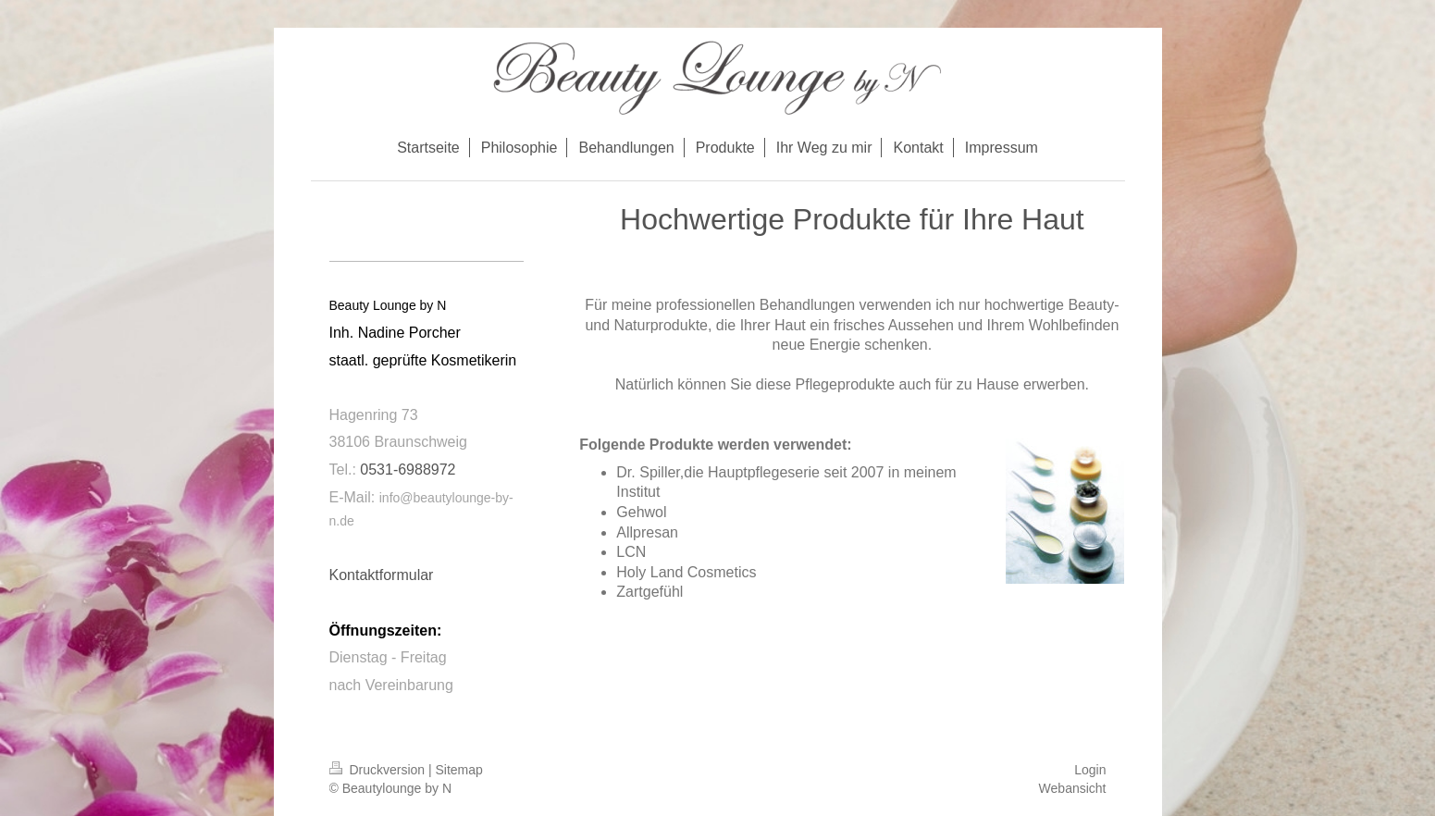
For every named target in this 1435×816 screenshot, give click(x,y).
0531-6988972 (407, 469)
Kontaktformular (381, 575)
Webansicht (1073, 788)
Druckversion (378, 769)
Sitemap (459, 769)
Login (1090, 769)
